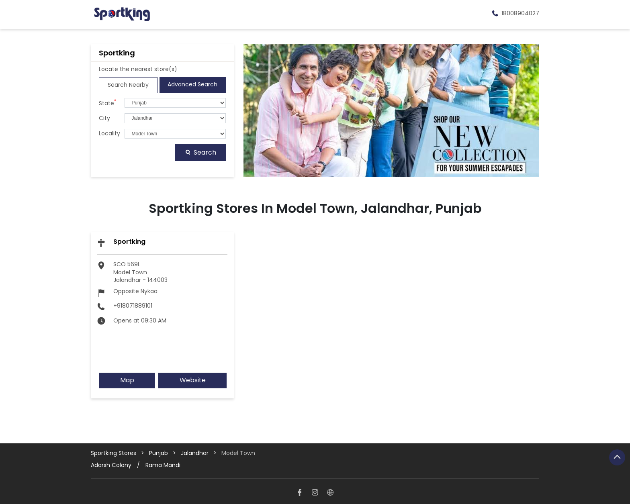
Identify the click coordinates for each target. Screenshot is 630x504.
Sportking (129, 241)
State (108, 102)
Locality (109, 133)
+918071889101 (132, 306)
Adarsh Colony (111, 465)
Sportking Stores (114, 453)
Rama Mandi (162, 465)
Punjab (158, 453)
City (104, 118)
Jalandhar (195, 453)
